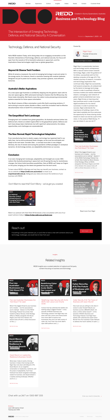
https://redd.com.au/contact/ (31, 171)
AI (101, 36)
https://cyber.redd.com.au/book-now (38, 215)
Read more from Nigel (87, 211)
